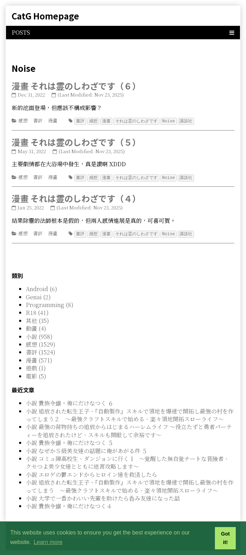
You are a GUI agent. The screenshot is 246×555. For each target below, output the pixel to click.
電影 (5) (36, 375)
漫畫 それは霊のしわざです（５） (76, 141)
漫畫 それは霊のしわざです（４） (76, 197)
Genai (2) (38, 296)
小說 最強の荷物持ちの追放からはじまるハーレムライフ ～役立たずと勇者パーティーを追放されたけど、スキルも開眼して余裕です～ (129, 430)
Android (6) (41, 288)
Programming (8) (50, 304)
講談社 (186, 121)
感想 (23, 120)
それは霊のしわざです (136, 121)
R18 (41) (37, 311)
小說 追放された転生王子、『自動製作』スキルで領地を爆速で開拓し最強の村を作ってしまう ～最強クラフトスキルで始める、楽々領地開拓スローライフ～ (130, 485)
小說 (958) (39, 335)
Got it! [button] (225, 538)
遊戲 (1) (36, 367)
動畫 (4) (36, 327)
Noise (168, 121)
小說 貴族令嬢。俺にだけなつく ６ (69, 402)
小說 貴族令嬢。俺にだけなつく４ (69, 505)
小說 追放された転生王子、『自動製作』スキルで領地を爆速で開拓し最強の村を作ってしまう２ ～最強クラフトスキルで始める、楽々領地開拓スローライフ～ (130, 414)
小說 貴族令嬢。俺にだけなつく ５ (69, 442)
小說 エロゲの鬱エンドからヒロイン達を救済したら (91, 473)
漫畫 (52, 120)
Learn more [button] (48, 542)
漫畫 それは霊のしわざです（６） (76, 86)
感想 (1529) (40, 343)
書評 (37, 120)
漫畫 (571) (39, 359)
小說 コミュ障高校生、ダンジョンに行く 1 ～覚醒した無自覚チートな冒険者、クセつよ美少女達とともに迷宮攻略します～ (127, 461)
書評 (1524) (40, 351)
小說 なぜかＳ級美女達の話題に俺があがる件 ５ (86, 450)
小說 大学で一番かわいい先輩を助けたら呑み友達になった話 (103, 497)
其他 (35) (37, 320)
